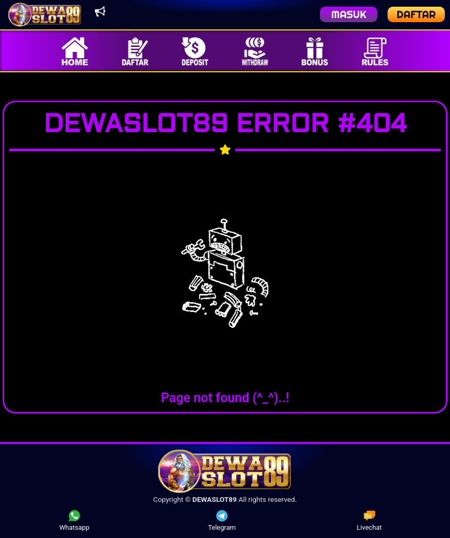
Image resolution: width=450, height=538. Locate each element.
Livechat (369, 520)
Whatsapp (74, 520)
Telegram (222, 520)
